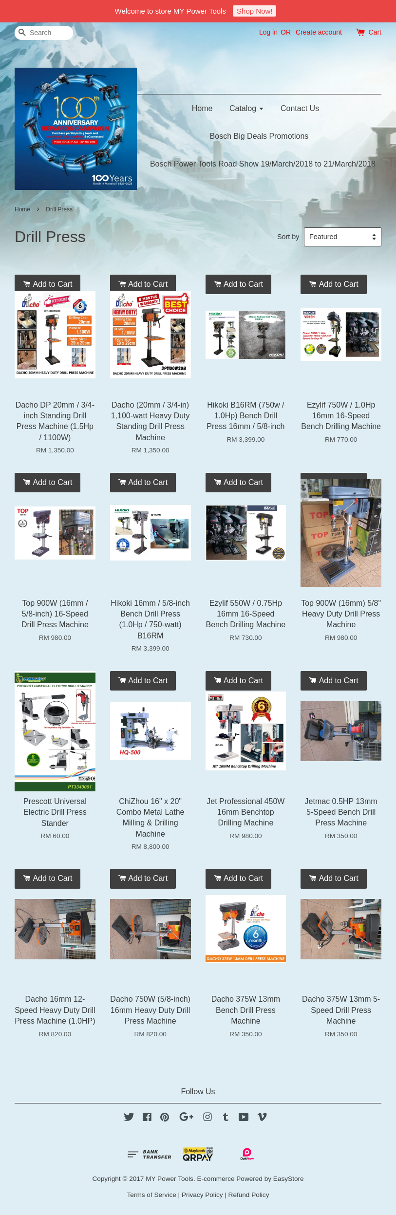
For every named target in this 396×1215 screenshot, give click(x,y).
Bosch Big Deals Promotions (259, 136)
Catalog (246, 108)
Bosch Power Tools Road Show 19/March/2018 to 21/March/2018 (263, 164)
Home (202, 108)
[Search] (44, 33)
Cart (375, 32)
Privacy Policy (202, 1194)
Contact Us (300, 108)
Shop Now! (254, 11)
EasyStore (288, 1178)
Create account (319, 32)
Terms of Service (151, 1194)
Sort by (288, 237)
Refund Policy (248, 1194)
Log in (268, 32)
